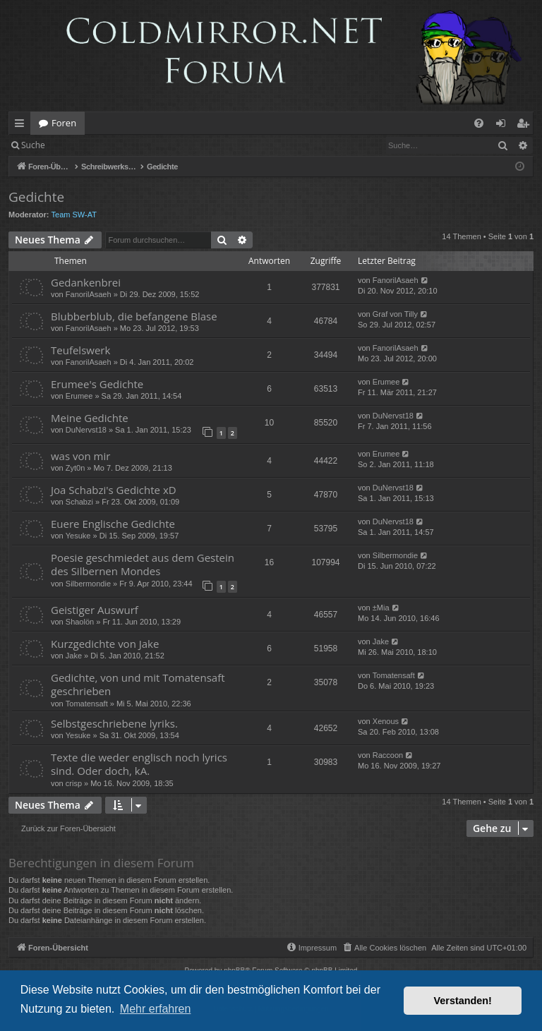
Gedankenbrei (86, 282)
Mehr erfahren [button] (155, 1009)
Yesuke (78, 535)
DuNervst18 (86, 430)
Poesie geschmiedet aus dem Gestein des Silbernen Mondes (142, 564)
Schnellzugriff (22, 125)
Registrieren (150, 145)
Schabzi (79, 502)
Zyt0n (75, 468)
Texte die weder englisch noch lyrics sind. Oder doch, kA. (139, 764)
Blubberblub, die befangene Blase (134, 316)
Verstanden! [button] (463, 1000)
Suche (33, 145)
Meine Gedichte (89, 418)
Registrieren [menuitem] (526, 125)
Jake (74, 655)
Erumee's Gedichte (97, 384)
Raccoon (388, 755)
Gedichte (36, 197)
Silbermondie (88, 583)
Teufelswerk (80, 350)
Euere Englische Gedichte (113, 524)
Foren (64, 122)
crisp (74, 783)
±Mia (381, 607)
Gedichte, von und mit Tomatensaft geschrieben (138, 684)
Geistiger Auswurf (94, 610)
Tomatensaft (87, 703)
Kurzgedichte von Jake (105, 644)
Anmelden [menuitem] (505, 125)
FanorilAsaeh (89, 294)
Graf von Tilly (395, 314)
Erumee (79, 396)
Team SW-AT (74, 214)
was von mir (80, 456)
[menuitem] (479, 123)
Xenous (386, 721)
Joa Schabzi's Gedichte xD (113, 490)
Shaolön (80, 621)
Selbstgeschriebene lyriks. (114, 723)
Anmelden (86, 145)
